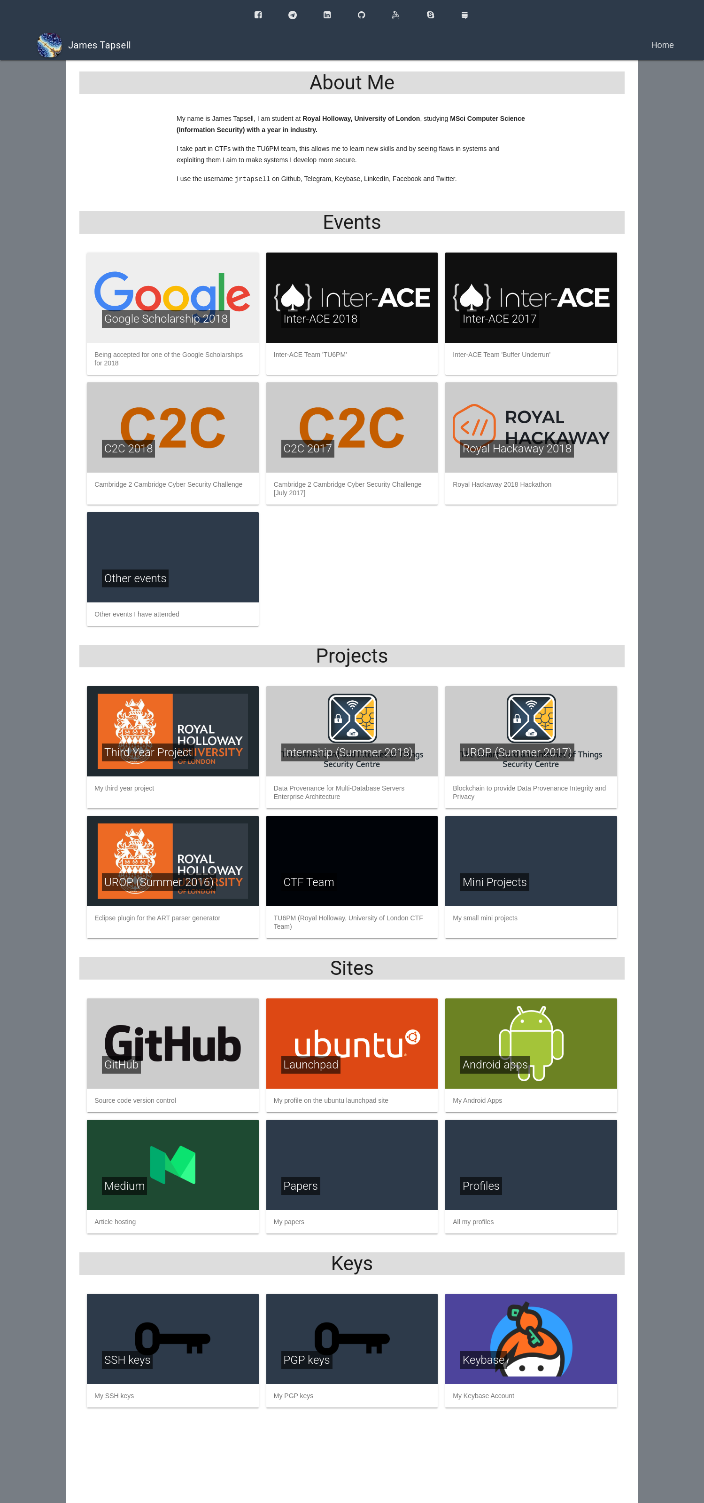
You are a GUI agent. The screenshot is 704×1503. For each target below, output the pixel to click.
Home (662, 45)
